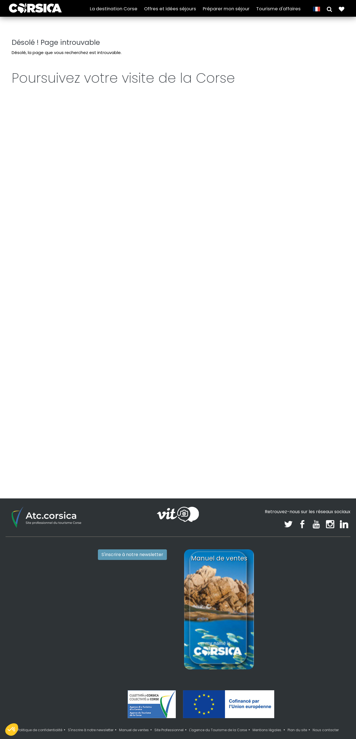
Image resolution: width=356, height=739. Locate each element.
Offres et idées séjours (170, 9)
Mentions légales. (267, 719)
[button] (329, 9)
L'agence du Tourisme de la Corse (218, 719)
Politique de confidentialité (40, 719)
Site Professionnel (169, 719)
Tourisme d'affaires (278, 9)
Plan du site (297, 719)
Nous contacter (326, 719)
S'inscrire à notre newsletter (132, 543)
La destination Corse (113, 9)
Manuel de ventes (134, 719)
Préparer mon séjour (226, 9)
